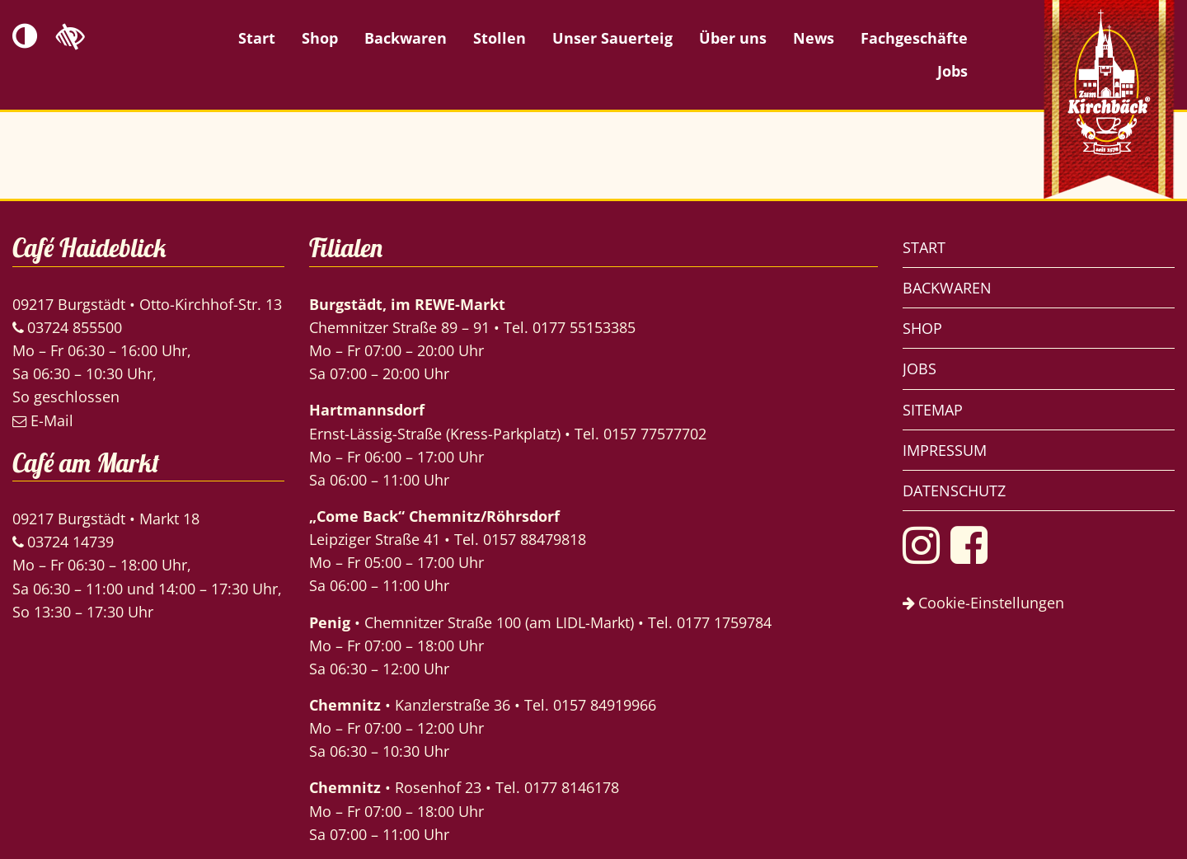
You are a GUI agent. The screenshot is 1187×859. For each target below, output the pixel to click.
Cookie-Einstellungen (983, 603)
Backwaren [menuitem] (405, 38)
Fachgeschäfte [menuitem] (914, 38)
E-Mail (42, 420)
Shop (922, 328)
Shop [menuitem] (320, 38)
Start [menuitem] (256, 38)
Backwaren (947, 288)
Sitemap (933, 410)
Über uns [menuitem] (733, 38)
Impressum (945, 450)
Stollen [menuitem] (499, 38)
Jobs (919, 368)
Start (924, 247)
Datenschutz (954, 490)
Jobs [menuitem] (952, 71)
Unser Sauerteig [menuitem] (612, 38)
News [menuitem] (813, 38)
